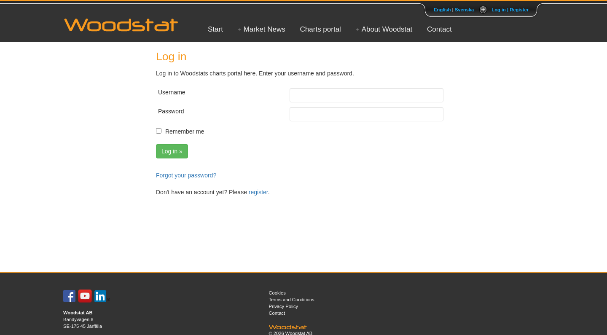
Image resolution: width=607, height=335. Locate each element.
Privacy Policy (283, 306)
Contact (439, 29)
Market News (264, 29)
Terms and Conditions (291, 299)
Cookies (277, 292)
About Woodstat (387, 29)
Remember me (184, 131)
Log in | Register (510, 9)
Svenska (464, 9)
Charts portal (320, 29)
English (442, 9)
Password (171, 111)
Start (215, 29)
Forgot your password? (186, 175)
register (258, 192)
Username (171, 92)
